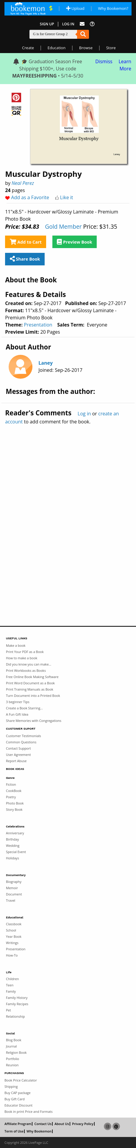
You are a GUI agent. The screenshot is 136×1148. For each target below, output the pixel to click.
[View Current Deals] (50, 8)
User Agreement (18, 754)
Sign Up (47, 24)
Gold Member (63, 226)
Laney (45, 363)
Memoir (12, 888)
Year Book (13, 936)
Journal (11, 1046)
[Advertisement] (68, 512)
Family (11, 991)
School (11, 930)
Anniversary (15, 833)
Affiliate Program (17, 1124)
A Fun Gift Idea (17, 714)
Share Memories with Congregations (33, 720)
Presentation (38, 324)
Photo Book (15, 803)
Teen (9, 985)
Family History (17, 997)
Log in (84, 413)
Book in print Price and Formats (28, 1111)
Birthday (12, 839)
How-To (12, 955)
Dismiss (103, 61)
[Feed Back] (82, 24)
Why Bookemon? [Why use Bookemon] (113, 8)
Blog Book (13, 1040)
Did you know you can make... (28, 664)
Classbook (13, 924)
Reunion (12, 1065)
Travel (10, 900)
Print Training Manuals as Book (29, 689)
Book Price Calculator (20, 1080)
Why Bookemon (38, 1131)
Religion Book (16, 1052)
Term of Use (14, 1131)
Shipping (11, 1086)
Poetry (11, 797)
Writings (12, 942)
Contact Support (18, 748)
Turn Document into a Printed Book (33, 695)
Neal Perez (23, 183)
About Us (61, 1124)
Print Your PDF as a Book (25, 651)
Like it (66, 197)
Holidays (12, 858)
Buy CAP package (17, 1092)
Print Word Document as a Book (30, 683)
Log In (68, 24)
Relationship (15, 1016)
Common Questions (21, 742)
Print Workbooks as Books (26, 670)
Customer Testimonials (23, 736)
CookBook (13, 790)
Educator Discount (18, 1105)
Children (12, 979)
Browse (86, 47)
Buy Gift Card (14, 1099)
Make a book (16, 645)
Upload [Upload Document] (75, 8)
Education (56, 47)
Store (111, 47)
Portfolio (12, 1058)
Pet (8, 1010)
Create (28, 47)
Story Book (14, 809)
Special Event (16, 852)
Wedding (12, 845)
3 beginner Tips (17, 702)
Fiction (11, 784)
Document (14, 894)
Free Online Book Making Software (32, 676)
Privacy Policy (82, 1124)
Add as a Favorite (30, 197)
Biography (13, 881)
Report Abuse (16, 761)
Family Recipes (17, 1004)
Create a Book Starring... (24, 708)
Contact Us (42, 1124)
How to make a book (21, 658)
